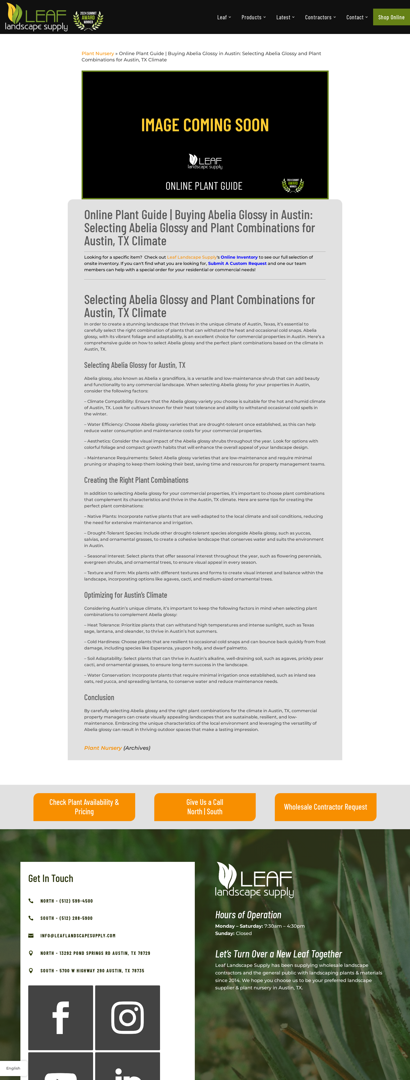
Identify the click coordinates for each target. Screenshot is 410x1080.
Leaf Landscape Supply (192, 257)
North (194, 811)
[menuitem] (224, 17)
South (215, 811)
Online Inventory (239, 257)
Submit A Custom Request (237, 263)
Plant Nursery (98, 53)
